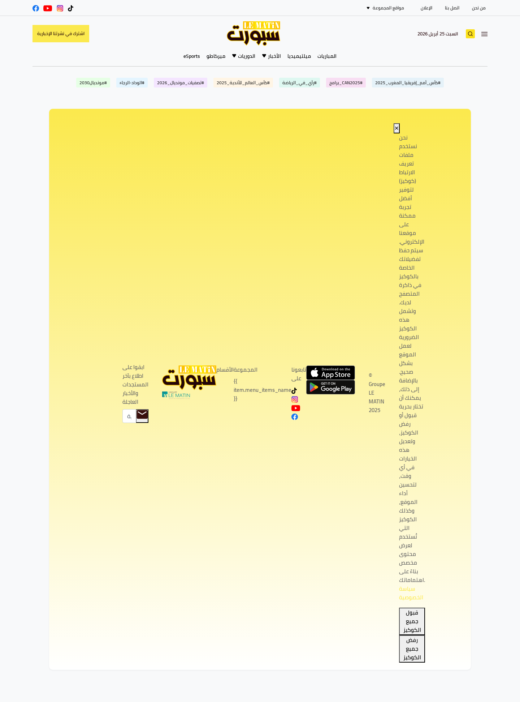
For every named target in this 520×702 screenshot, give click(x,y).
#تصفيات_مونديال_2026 (180, 82)
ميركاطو (216, 56)
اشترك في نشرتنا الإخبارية (60, 33)
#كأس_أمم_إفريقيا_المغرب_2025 (408, 82)
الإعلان (426, 8)
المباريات (327, 56)
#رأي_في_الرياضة (299, 82)
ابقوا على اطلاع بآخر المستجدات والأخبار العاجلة (135, 384)
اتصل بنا (452, 8)
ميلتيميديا (299, 56)
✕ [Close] (396, 128)
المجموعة (245, 369)
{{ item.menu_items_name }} (262, 390)
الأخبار (274, 56)
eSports (191, 56)
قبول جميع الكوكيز (412, 621)
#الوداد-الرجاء (132, 82)
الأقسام (225, 369)
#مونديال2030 (93, 82)
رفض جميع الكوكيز (412, 649)
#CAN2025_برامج (346, 82)
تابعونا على (298, 374)
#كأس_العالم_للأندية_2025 (243, 82)
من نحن (479, 8)
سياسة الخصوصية (411, 593)
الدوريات (246, 56)
